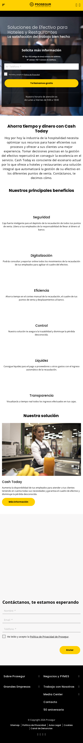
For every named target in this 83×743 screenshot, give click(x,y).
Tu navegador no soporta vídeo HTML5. (41, 14)
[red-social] (38, 734)
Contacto (50, 702)
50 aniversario (54, 710)
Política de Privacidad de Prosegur (49, 636)
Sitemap (15, 725)
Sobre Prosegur (14, 676)
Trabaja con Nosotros (59, 687)
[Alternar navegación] (75, 4)
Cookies (68, 725)
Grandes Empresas (17, 687)
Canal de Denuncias (41, 728)
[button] (79, 5)
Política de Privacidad (32, 74)
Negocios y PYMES (56, 676)
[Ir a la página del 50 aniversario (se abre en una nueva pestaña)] (41, 14)
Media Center (53, 694)
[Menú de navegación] (3, 5)
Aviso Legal (55, 725)
